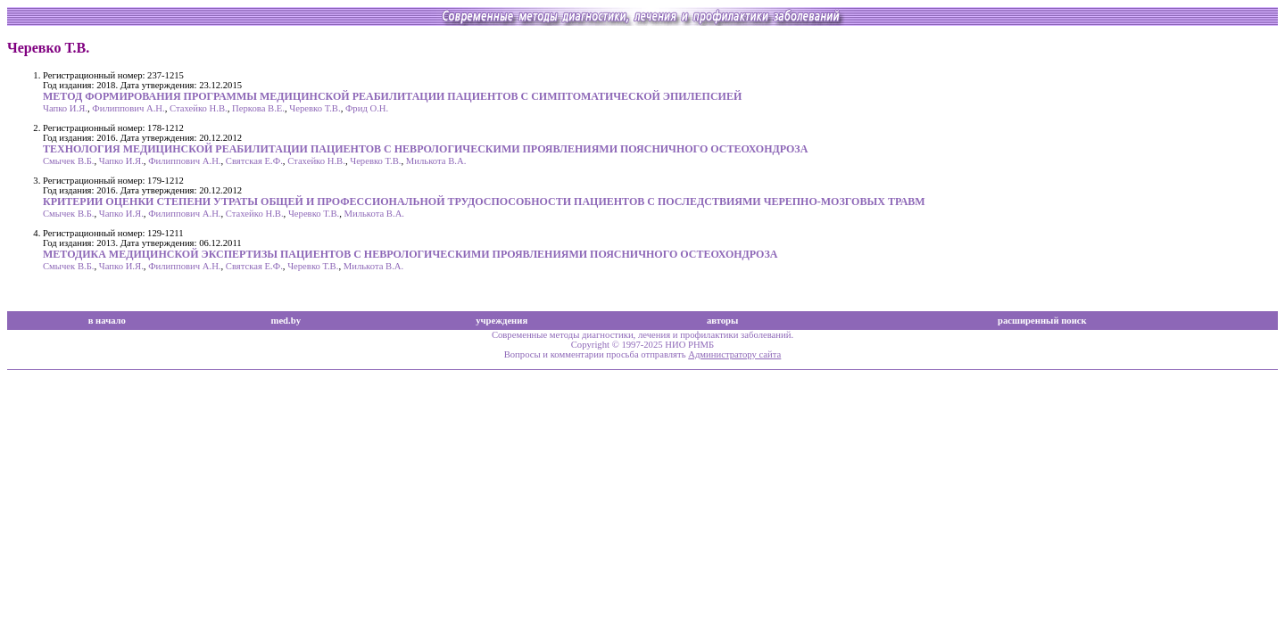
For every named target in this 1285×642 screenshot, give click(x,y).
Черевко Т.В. (314, 108)
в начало (107, 320)
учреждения (501, 320)
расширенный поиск (1042, 320)
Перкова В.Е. (258, 108)
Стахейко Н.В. (199, 108)
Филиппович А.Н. (128, 108)
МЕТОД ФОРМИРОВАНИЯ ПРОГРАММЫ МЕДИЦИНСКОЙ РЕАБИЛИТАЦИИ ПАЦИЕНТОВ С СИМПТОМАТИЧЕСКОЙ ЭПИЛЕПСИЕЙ (392, 96)
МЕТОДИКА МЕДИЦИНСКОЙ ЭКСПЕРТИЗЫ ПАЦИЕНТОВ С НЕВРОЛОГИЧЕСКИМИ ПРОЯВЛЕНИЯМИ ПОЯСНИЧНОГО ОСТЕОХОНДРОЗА (410, 254)
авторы (723, 320)
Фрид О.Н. (366, 108)
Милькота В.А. (436, 161)
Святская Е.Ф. (254, 161)
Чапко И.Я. (65, 108)
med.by (286, 320)
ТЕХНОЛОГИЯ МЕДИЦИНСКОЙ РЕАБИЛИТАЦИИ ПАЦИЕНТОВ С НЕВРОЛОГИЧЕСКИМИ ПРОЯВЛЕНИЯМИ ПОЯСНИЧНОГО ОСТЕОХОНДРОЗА (425, 149)
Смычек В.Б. (69, 161)
